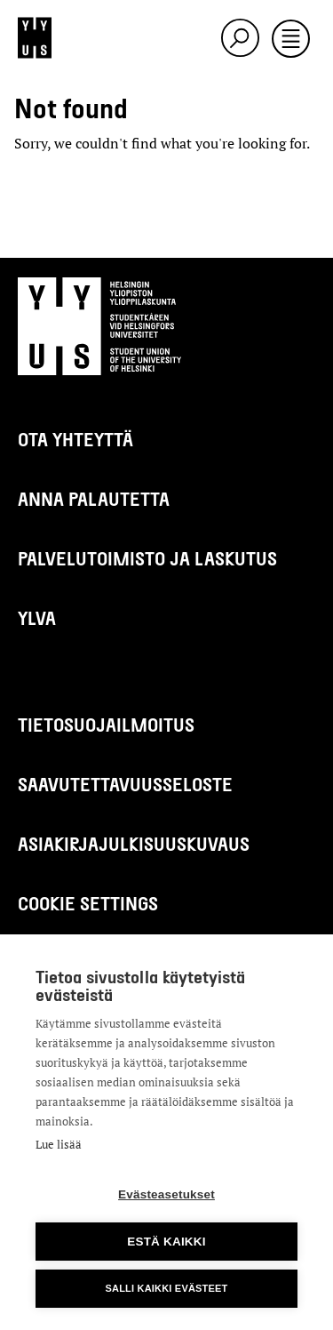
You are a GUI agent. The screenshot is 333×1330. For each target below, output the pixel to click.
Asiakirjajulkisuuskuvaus (134, 843)
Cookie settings (88, 903)
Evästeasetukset (166, 1194)
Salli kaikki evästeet (166, 1288)
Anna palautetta (94, 498)
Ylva (37, 617)
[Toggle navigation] (290, 40)
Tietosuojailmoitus (106, 724)
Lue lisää (59, 1144)
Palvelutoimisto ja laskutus (147, 558)
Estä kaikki (166, 1241)
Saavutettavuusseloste (125, 784)
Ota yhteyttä (75, 439)
